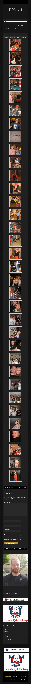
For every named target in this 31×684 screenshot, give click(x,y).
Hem (15, 25)
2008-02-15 (7, 37)
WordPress (7, 676)
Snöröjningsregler (7, 639)
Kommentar (7, 502)
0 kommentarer (24, 37)
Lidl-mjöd (5, 636)
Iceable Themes (22, 676)
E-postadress (8, 524)
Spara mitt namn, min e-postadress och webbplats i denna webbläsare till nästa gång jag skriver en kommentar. (14, 537)
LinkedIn (20, 679)
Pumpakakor (6, 631)
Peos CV (10, 679)
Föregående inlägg (10, 487)
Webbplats (7, 529)
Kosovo (15, 679)
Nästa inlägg (22, 487)
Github (25, 679)
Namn (6, 519)
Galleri (18, 25)
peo (12, 37)
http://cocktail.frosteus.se (10, 593)
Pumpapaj (5, 629)
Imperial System (7, 634)
